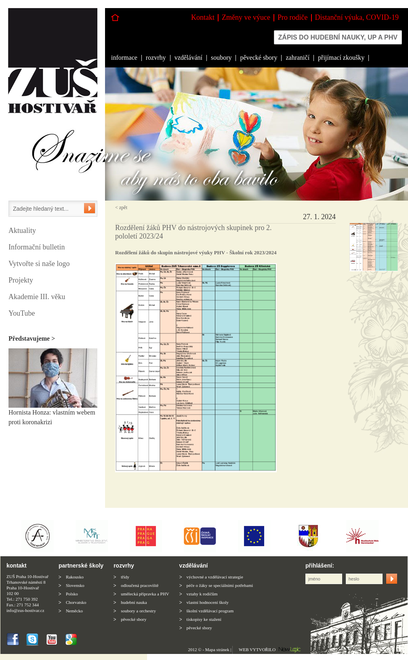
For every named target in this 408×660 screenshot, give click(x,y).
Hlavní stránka (115, 17)
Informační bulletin (36, 247)
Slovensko (75, 585)
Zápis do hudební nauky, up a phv (337, 37)
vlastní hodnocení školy (208, 602)
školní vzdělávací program (210, 610)
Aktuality (22, 230)
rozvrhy (156, 57)
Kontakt (203, 17)
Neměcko (74, 610)
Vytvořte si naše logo (38, 264)
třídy (125, 576)
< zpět (121, 207)
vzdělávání (188, 57)
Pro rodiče (292, 17)
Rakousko (75, 576)
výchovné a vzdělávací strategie (215, 576)
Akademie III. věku (36, 297)
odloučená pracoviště (139, 585)
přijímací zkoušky (341, 57)
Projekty (20, 280)
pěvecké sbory (258, 57)
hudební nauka (134, 602)
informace (124, 57)
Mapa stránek (217, 649)
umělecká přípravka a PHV (145, 593)
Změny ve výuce (246, 17)
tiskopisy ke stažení (204, 619)
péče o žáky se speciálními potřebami (220, 585)
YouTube (21, 313)
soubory (221, 57)
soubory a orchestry (138, 610)
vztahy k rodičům (202, 593)
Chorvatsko (76, 602)
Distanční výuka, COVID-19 (357, 17)
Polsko (72, 593)
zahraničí (297, 57)
